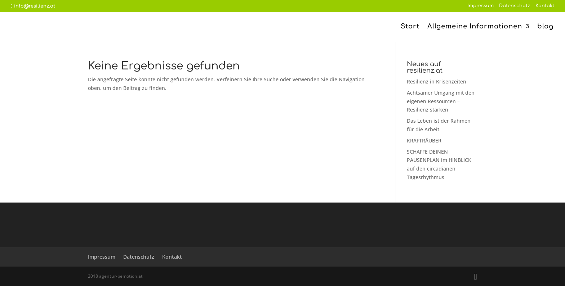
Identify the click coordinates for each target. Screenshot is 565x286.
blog (545, 27)
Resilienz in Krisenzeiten (436, 81)
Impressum (480, 6)
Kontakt (544, 6)
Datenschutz (514, 6)
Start (410, 27)
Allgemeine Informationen (474, 27)
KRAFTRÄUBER (424, 140)
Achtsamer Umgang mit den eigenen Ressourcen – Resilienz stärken (441, 101)
